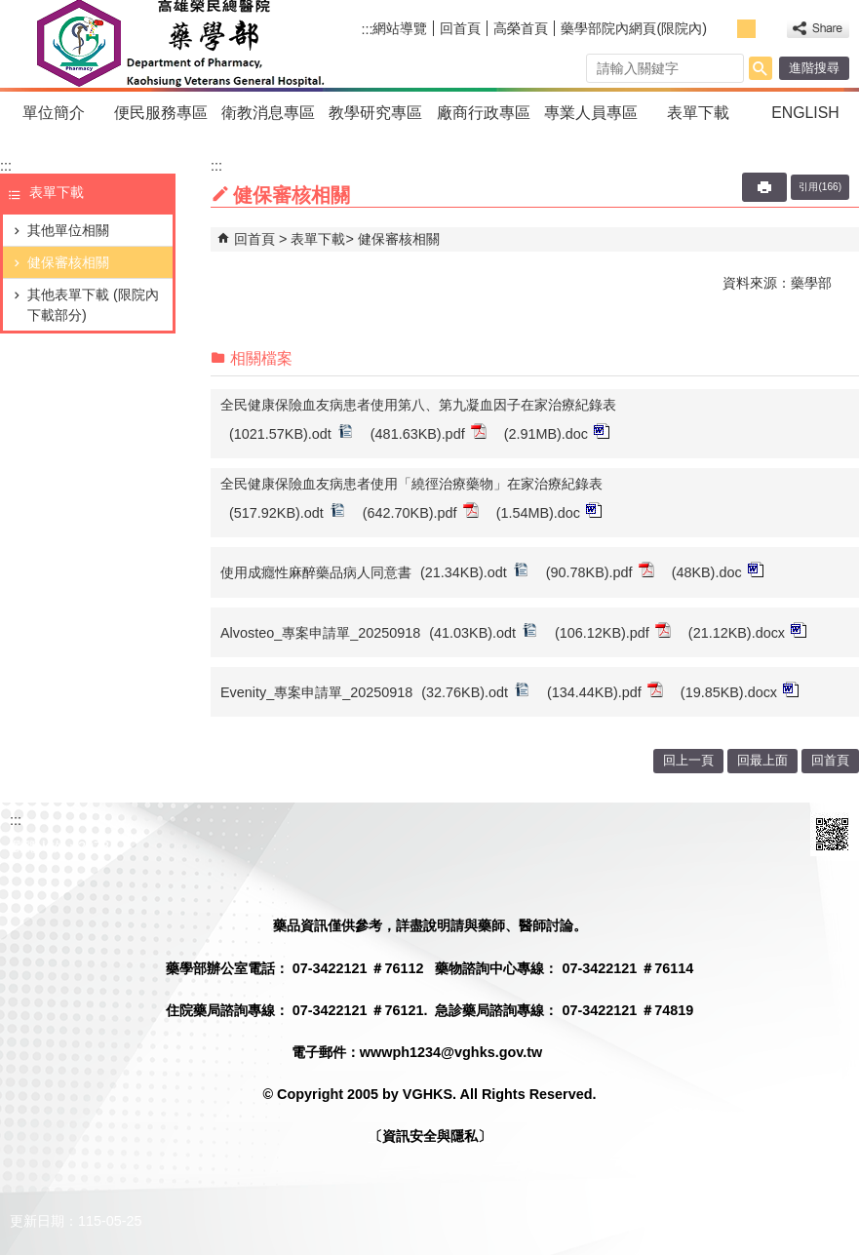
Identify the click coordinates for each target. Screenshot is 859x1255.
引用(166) (820, 186)
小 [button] (725, 28)
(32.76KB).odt (475, 691)
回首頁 (460, 28)
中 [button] (746, 29)
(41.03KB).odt (483, 631)
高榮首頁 (520, 28)
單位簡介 (53, 112)
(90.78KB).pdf (600, 571)
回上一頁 (688, 760)
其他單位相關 (68, 230)
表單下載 (698, 112)
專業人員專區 (591, 112)
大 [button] (768, 28)
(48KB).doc (717, 571)
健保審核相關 (68, 262)
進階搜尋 (814, 67)
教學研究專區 (375, 112)
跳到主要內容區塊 (10, 10)
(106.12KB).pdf (613, 631)
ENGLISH (805, 112)
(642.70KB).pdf (421, 511)
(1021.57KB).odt (291, 432)
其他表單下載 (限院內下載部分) (93, 304)
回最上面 (762, 760)
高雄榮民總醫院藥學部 (179, 44)
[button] (760, 68)
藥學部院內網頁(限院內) (634, 28)
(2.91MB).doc (556, 432)
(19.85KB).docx (740, 691)
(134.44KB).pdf (605, 691)
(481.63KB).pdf (429, 432)
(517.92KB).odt (287, 511)
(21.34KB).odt (474, 571)
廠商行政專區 (483, 112)
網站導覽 (399, 28)
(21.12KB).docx (747, 631)
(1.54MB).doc (549, 511)
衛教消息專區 (268, 112)
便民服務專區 (161, 112)
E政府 (779, 834)
